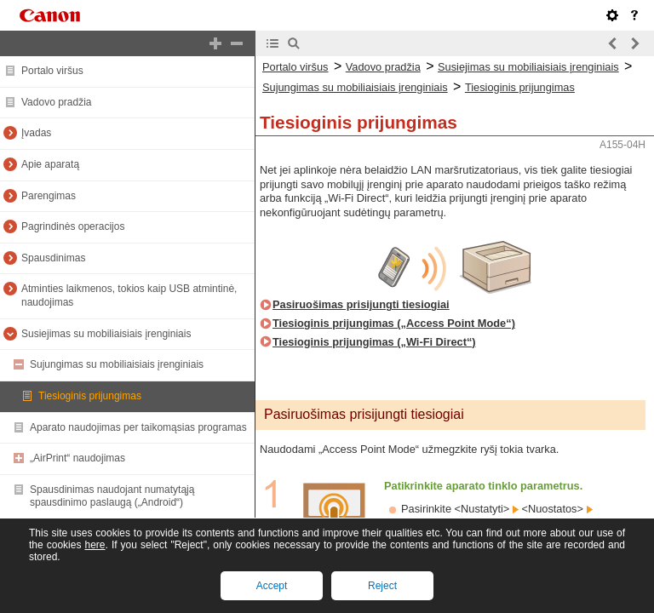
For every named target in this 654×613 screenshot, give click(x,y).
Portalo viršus (52, 71)
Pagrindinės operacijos (72, 226)
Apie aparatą (50, 164)
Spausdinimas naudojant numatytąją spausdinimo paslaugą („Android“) (112, 496)
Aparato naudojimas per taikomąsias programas (138, 427)
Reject (382, 586)
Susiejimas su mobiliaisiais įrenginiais (106, 334)
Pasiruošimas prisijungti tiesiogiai (361, 304)
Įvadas (36, 133)
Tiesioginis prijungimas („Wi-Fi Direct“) (374, 341)
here (94, 545)
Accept (272, 586)
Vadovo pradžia (56, 102)
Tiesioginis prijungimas (89, 396)
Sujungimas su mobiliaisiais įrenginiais (117, 364)
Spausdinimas (53, 258)
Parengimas (48, 196)
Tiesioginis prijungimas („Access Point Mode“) (393, 323)
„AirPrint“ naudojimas (77, 458)
